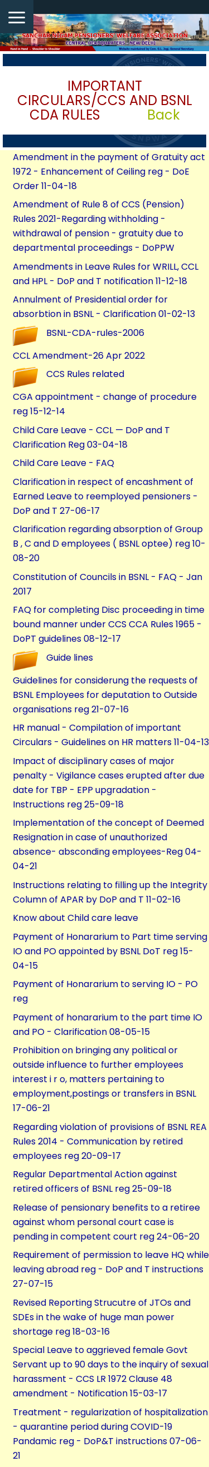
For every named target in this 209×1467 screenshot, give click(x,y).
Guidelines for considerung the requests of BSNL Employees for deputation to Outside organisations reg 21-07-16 (105, 695)
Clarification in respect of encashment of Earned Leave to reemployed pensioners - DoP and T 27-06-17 (105, 496)
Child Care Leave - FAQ (63, 463)
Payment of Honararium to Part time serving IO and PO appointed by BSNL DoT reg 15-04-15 (110, 951)
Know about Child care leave (75, 917)
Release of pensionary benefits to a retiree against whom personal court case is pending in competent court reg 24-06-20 (106, 1222)
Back (163, 115)
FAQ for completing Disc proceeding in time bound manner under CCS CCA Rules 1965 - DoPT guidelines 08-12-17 (109, 624)
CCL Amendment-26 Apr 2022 (79, 355)
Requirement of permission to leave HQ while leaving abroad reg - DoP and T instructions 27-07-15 (111, 1269)
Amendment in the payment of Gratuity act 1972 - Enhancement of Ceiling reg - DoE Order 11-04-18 (109, 171)
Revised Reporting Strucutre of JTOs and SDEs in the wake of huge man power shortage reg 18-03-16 (102, 1317)
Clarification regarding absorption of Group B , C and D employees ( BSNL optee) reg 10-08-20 (109, 543)
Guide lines (69, 657)
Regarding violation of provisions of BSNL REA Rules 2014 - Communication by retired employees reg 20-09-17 (110, 1141)
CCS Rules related (85, 374)
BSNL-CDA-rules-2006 (95, 332)
